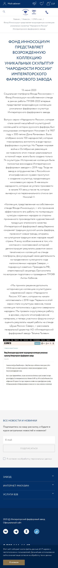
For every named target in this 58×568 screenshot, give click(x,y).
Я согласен (14, 562)
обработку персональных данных (36, 458)
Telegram (16, 531)
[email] (29, 440)
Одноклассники (26, 531)
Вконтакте (5, 531)
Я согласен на (29, 458)
